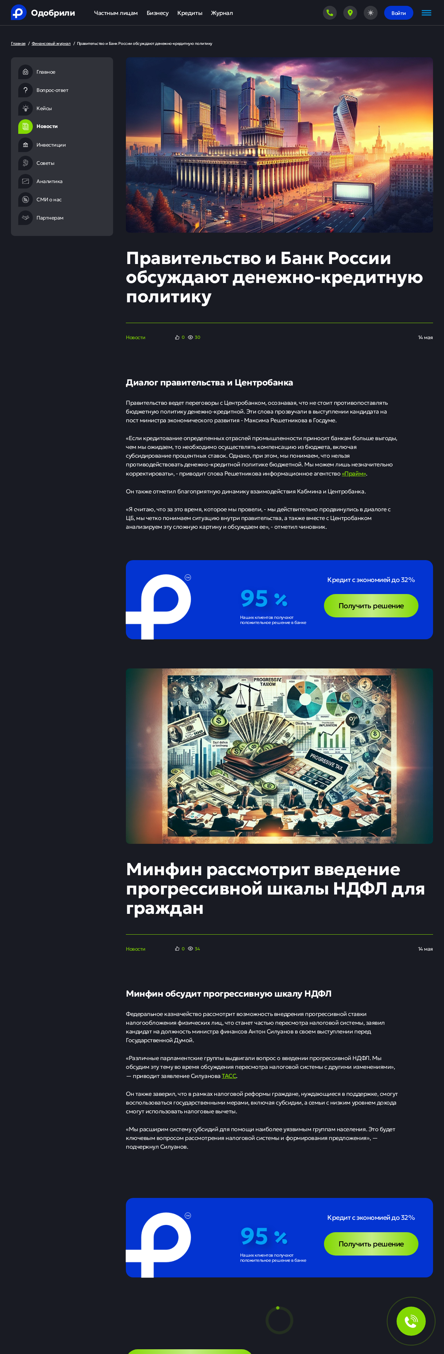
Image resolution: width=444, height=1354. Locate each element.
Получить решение (371, 605)
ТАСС (229, 1075)
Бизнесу (158, 12)
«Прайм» (354, 473)
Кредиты (189, 12)
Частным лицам (116, 12)
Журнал (222, 12)
